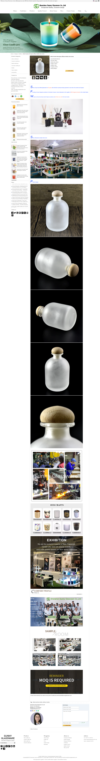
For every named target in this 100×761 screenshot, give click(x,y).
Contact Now (20, 99)
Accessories (14, 72)
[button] (98, 33)
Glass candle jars (15, 58)
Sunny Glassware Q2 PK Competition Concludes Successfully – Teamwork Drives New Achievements (20, 190)
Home (15, 11)
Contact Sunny (71, 11)
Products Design (67, 739)
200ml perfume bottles (38, 702)
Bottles (20, 53)
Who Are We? (66, 747)
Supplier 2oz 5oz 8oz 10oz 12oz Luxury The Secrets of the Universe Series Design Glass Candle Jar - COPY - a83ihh (22, 160)
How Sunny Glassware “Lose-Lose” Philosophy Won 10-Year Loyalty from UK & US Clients (20, 202)
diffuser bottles (46, 702)
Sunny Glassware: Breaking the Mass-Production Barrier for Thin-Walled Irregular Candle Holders (20, 187)
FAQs (79, 11)
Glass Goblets (14, 70)
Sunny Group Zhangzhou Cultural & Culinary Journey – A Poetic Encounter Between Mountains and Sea (20, 205)
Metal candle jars (15, 63)
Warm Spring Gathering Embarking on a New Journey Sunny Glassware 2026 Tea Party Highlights (20, 184)
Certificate (66, 742)
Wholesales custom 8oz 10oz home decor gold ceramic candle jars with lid (22, 135)
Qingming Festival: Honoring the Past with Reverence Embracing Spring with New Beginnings (20, 196)
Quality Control (42, 11)
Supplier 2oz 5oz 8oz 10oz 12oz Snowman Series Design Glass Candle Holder (22, 177)
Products (32, 11)
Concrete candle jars (16, 65)
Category (16, 53)
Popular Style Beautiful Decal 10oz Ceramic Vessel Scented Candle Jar (22, 118)
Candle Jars (23, 11)
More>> (21, 182)
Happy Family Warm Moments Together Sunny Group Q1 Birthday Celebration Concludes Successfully (20, 199)
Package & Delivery (67, 741)
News (61, 11)
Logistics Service (67, 744)
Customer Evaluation (68, 737)
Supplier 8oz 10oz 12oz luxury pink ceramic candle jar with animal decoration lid (22, 112)
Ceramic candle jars (16, 61)
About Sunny (53, 11)
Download (46, 744)
